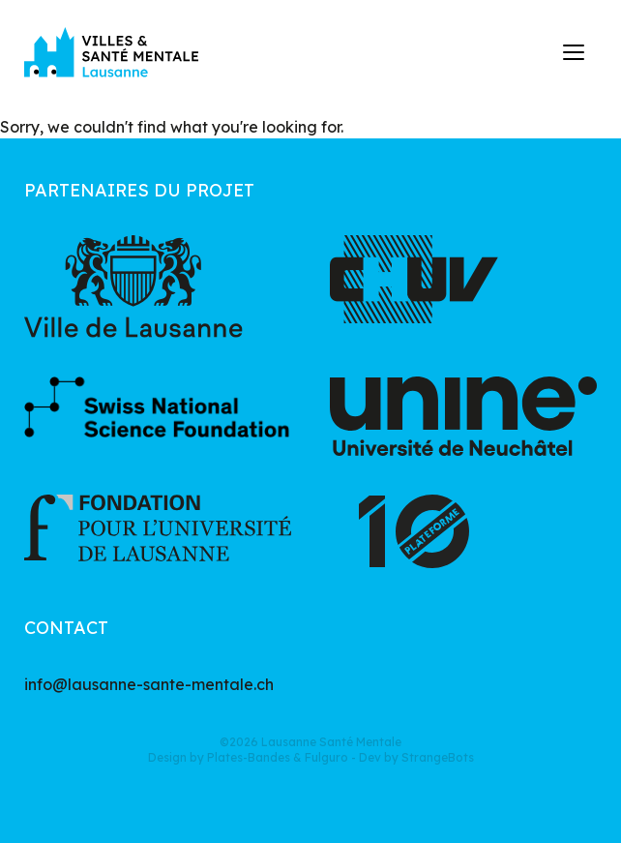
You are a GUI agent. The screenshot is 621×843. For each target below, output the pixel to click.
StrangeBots (437, 757)
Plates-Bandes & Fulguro (277, 757)
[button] (574, 52)
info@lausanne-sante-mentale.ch (149, 684)
